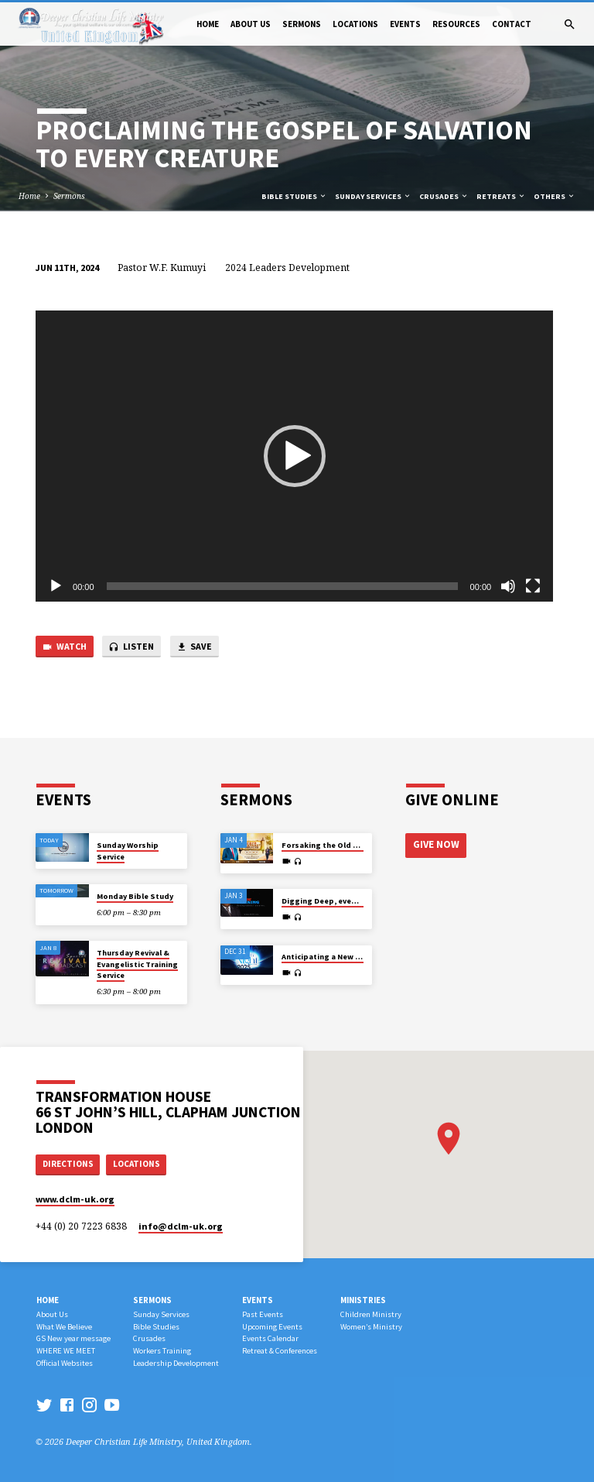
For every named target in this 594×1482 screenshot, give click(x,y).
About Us (250, 24)
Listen (131, 647)
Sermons (301, 24)
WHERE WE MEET (65, 1351)
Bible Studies (294, 196)
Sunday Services (373, 196)
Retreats (501, 196)
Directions (68, 1163)
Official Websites (64, 1363)
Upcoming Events (272, 1327)
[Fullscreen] (533, 586)
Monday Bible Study (135, 896)
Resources (456, 24)
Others (554, 196)
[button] (295, 456)
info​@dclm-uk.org (180, 1226)
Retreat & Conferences (279, 1351)
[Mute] (508, 586)
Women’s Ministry (371, 1327)
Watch (64, 647)
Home (207, 24)
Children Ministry (370, 1314)
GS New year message (73, 1338)
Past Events (262, 1314)
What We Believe (64, 1327)
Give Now (435, 844)
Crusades (444, 196)
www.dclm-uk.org (75, 1199)
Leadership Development (176, 1363)
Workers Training (162, 1351)
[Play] (55, 586)
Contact (511, 24)
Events (405, 24)
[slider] (282, 586)
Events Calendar (270, 1338)
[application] (294, 456)
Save (194, 647)
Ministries (363, 1300)
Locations (355, 24)
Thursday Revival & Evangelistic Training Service (137, 964)
